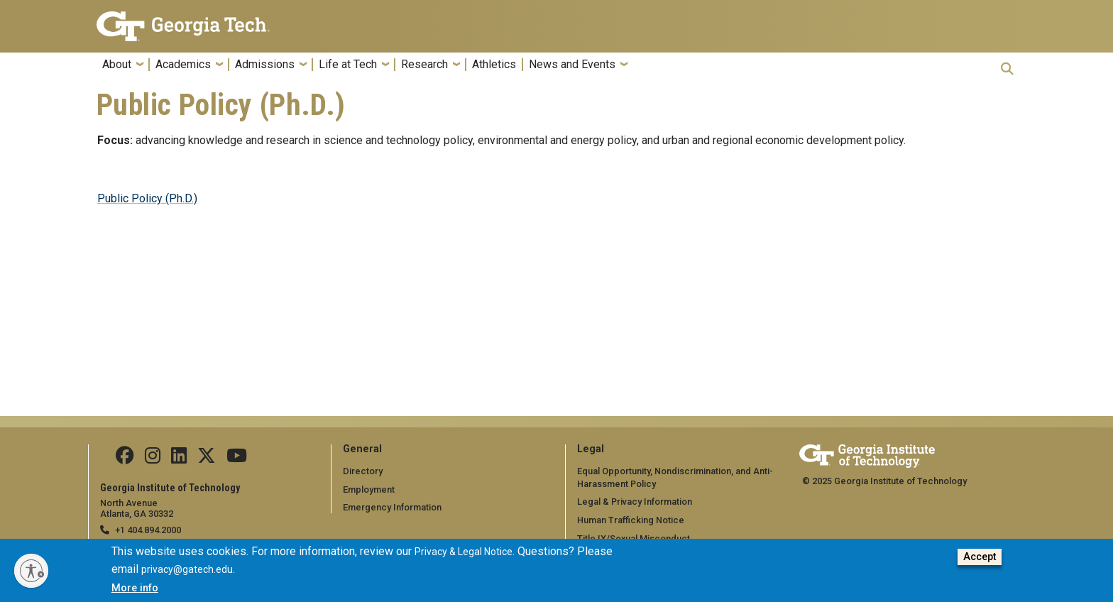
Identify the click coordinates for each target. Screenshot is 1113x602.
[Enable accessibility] (31, 571)
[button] (1007, 68)
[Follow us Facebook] (125, 459)
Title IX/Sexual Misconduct (633, 538)
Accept (979, 558)
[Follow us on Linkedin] (179, 459)
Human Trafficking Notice (630, 520)
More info (134, 590)
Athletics (494, 64)
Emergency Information (392, 507)
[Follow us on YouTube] (236, 459)
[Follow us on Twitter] (206, 459)
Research (424, 64)
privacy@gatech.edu (187, 571)
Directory (363, 471)
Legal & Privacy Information (634, 501)
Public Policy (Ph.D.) (147, 198)
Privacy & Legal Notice (463, 553)
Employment (369, 489)
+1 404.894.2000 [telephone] (148, 530)
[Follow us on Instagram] (152, 459)
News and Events (572, 64)
